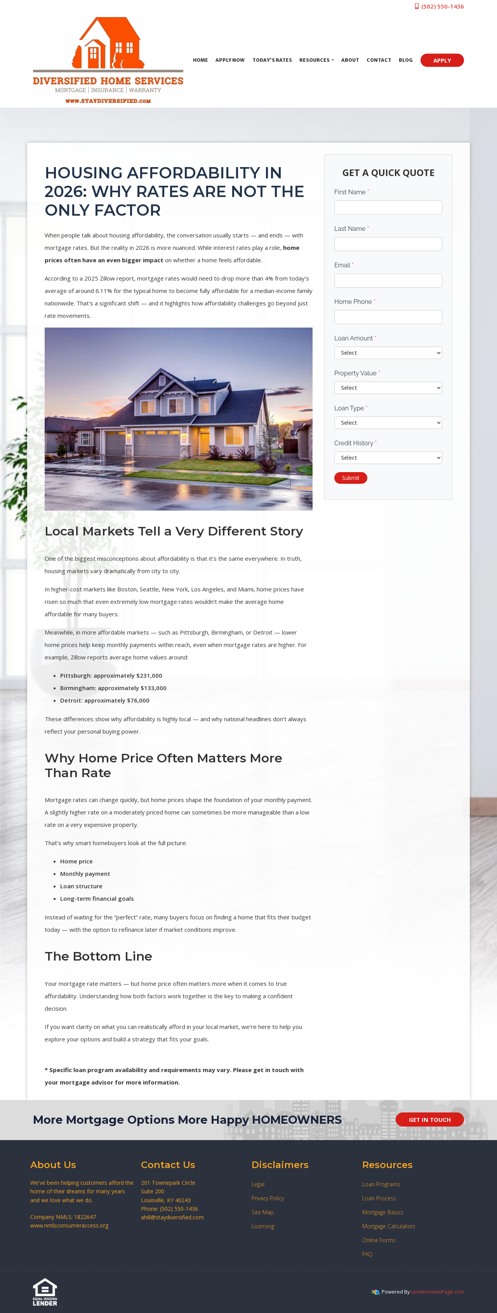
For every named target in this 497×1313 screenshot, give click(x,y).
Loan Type (351, 408)
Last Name (351, 228)
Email (344, 265)
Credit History (355, 443)
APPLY (442, 60)
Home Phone (354, 301)
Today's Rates (272, 60)
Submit (351, 477)
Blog (406, 60)
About (350, 60)
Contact (379, 60)
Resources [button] (314, 60)
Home (200, 60)
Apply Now (230, 60)
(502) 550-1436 (439, 6)
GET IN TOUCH (430, 1119)
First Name (351, 192)
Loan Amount (355, 338)
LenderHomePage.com (437, 1291)
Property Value (357, 373)
